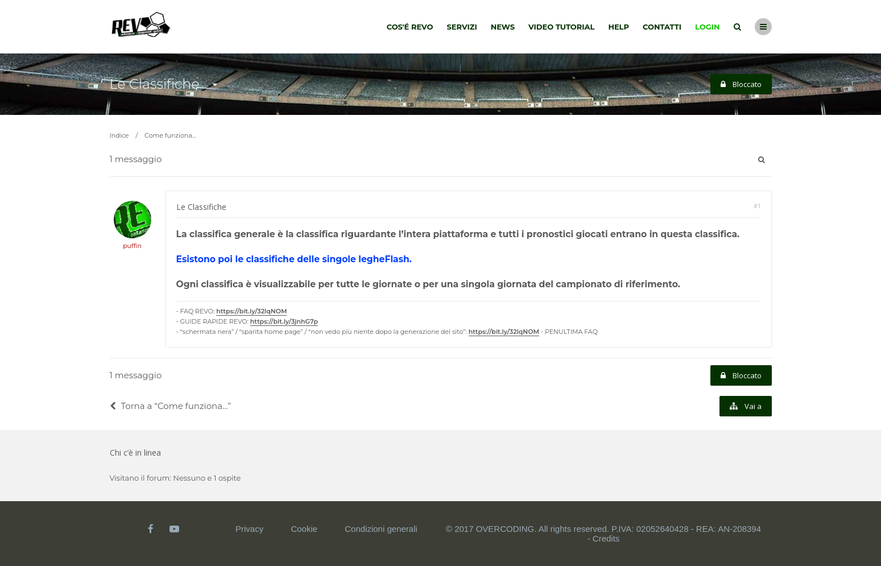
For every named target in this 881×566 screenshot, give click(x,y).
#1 (757, 205)
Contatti (662, 26)
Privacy (249, 529)
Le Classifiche (155, 84)
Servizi (461, 26)
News (503, 26)
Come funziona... (170, 135)
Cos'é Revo (410, 26)
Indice (119, 135)
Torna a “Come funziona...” (170, 405)
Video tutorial (561, 26)
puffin (132, 246)
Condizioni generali (381, 529)
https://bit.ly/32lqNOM (251, 311)
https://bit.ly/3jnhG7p (284, 321)
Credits (606, 538)
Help (618, 26)
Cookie (304, 529)
